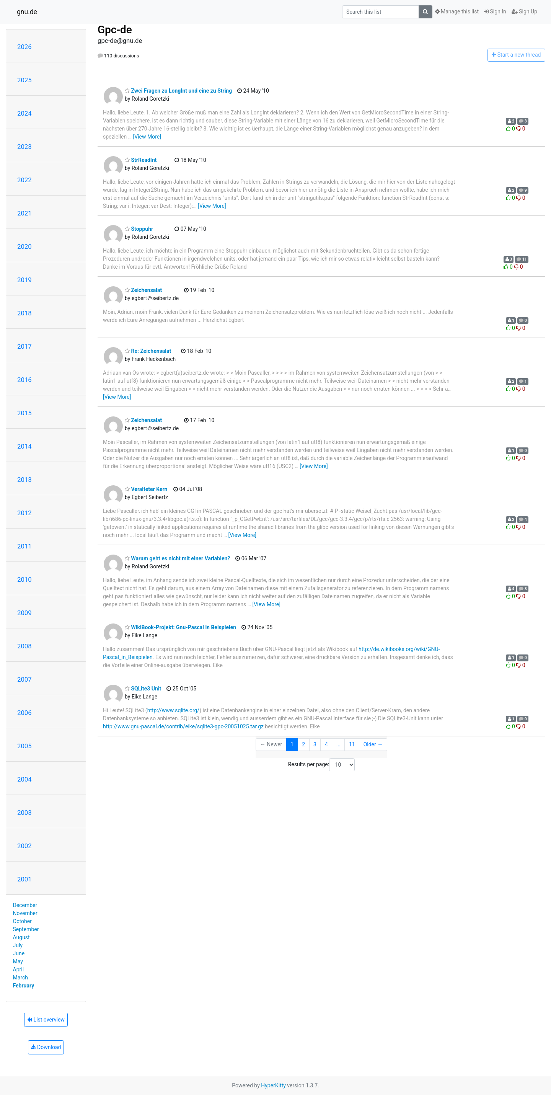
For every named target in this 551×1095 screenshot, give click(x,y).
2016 (24, 379)
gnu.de (27, 12)
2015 (24, 413)
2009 (24, 613)
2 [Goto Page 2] (303, 744)
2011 (24, 546)
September (26, 929)
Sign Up (524, 11)
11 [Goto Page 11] (352, 744)
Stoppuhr (139, 229)
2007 (24, 679)
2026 (24, 47)
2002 (24, 846)
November (25, 913)
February (23, 985)
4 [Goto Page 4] (326, 744)
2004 (24, 779)
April (18, 969)
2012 (24, 513)
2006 (24, 712)
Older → (373, 744)
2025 (24, 80)
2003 (24, 812)
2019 (24, 280)
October (22, 921)
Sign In (495, 11)
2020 (24, 246)
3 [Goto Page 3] (314, 744)
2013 (24, 479)
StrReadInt (141, 160)
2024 (24, 113)
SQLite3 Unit (143, 688)
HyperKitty (273, 1085)
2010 (24, 579)
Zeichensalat (143, 290)
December (25, 905)
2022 (24, 180)
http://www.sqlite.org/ (173, 710)
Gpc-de (115, 29)
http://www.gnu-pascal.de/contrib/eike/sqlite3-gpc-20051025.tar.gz (183, 726)
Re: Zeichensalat (148, 351)
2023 (24, 146)
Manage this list (457, 11)
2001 (24, 879)
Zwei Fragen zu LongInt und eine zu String (178, 91)
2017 (24, 346)
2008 (24, 646)
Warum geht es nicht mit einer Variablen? (177, 558)
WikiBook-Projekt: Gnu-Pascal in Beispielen (180, 627)
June (19, 953)
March (20, 977)
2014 (24, 446)
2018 (24, 313)
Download (46, 1047)
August (21, 937)
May (18, 961)
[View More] (147, 137)
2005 (24, 746)
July (18, 945)
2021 (24, 213)
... (338, 744)
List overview (46, 1020)
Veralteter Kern (146, 489)
